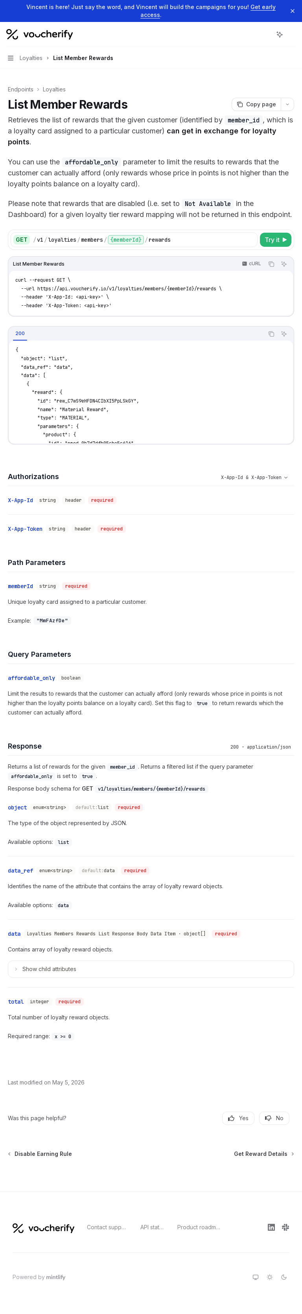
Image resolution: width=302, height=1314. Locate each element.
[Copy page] (256, 104)
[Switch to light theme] (269, 1277)
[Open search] (265, 34)
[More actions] (292, 34)
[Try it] (275, 240)
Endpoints (20, 89)
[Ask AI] (284, 264)
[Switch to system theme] (255, 1277)
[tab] (20, 333)
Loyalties (54, 89)
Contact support (107, 1227)
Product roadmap (199, 1227)
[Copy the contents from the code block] (271, 264)
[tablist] (136, 334)
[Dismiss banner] (292, 11)
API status (152, 1227)
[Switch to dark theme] (283, 1277)
